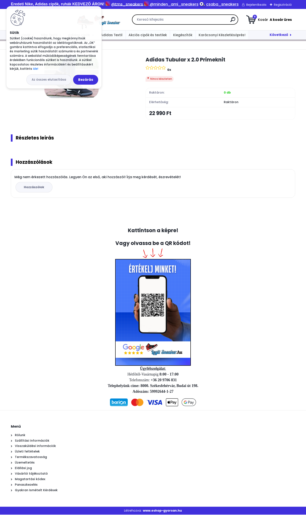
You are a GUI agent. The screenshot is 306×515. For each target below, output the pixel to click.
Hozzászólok (34, 187)
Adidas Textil (111, 35)
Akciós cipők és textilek (148, 35)
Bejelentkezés (256, 5)
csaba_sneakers (222, 4)
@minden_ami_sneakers (174, 4)
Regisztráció (283, 5)
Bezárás (85, 79)
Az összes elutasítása (49, 79)
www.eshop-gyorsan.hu (162, 511)
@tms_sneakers (127, 4)
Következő (279, 35)
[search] (200, 21)
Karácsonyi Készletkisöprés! (222, 35)
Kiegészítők (182, 35)
